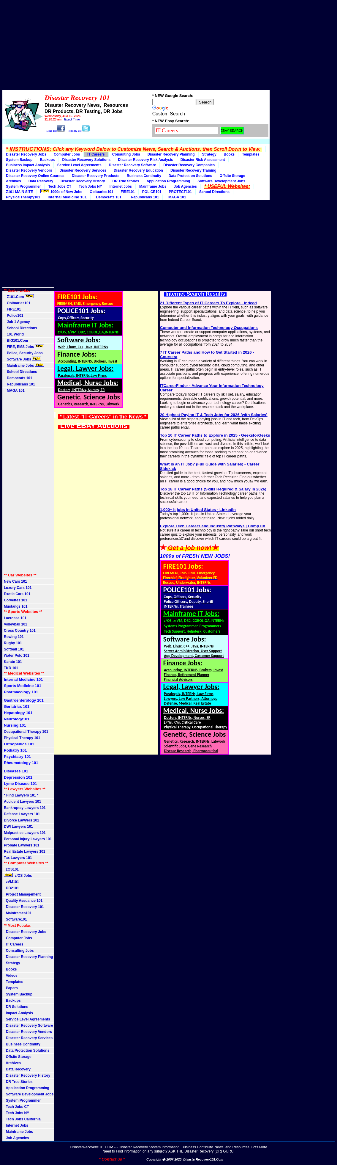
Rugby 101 (13, 643)
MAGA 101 (176, 197)
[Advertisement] (168, 44)
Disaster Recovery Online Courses (35, 176)
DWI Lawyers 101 (18, 826)
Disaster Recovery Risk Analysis (145, 160)
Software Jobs (22, 359)
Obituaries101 (101, 192)
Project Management (22, 894)
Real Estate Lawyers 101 (24, 851)
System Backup (19, 160)
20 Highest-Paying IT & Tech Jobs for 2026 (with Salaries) (214, 415)
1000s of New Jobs (61, 191)
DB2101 (11, 888)
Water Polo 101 (16, 655)
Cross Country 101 (20, 630)
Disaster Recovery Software (132, 165)
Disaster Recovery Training (193, 170)
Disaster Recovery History (83, 181)
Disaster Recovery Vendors (29, 170)
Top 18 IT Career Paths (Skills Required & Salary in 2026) (213, 489)
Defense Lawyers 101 (22, 814)
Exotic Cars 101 (17, 594)
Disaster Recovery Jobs (26, 154)
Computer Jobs (67, 154)
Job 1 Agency (17, 322)
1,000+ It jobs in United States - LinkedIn (198, 509)
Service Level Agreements (79, 165)
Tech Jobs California (22, 1119)
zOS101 (11, 869)
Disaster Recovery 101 (24, 907)
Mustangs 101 (15, 606)
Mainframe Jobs (152, 186)
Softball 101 (14, 649)
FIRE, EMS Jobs (24, 346)
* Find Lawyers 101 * (21, 795)
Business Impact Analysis (28, 165)
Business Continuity (144, 176)
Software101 (15, 919)
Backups (47, 160)
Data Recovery (41, 181)
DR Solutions (16, 1007)
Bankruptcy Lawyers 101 (25, 808)
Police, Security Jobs (24, 353)
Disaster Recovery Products (95, 176)
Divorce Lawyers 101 (21, 820)
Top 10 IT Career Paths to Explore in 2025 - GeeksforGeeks (215, 435)
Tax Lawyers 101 (18, 858)
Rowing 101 (14, 637)
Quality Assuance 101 (23, 901)
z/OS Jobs (18, 875)
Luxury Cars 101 (17, 588)
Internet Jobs (121, 186)
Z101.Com (19, 296)
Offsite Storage (232, 176)
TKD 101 (11, 668)
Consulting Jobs (126, 154)
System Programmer (23, 186)
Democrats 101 (107, 197)
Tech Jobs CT (59, 186)
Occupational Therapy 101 (26, 732)
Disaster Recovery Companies (189, 165)
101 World (14, 334)
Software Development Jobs (221, 181)
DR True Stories (126, 181)
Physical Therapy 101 (22, 738)
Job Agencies (185, 186)
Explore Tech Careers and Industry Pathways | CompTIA (212, 526)
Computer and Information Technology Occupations (209, 327)
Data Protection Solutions (190, 176)
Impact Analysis (18, 1013)
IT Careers (96, 154)
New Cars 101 (15, 581)
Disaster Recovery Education (138, 170)
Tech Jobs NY (90, 186)
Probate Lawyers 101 (21, 845)
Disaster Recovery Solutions (86, 160)
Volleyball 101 (15, 624)
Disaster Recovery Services (82, 170)
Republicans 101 (144, 197)
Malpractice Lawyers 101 (25, 833)
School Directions (214, 192)
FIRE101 (128, 192)
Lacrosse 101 (15, 618)
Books (229, 154)
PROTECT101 (180, 192)
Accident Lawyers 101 (22, 801)
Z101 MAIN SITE (19, 192)
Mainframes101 (17, 913)
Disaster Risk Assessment (203, 160)
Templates (250, 154)
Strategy (209, 154)
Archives (13, 181)
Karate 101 (13, 662)
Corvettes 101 (15, 600)
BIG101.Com (16, 340)
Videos (11, 975)
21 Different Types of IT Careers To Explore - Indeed (208, 303)
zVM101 (11, 882)
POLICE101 (152, 192)
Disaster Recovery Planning (171, 154)
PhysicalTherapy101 (23, 197)
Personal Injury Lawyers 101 (28, 839)
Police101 (13, 315)
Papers (11, 988)
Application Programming (168, 181)
